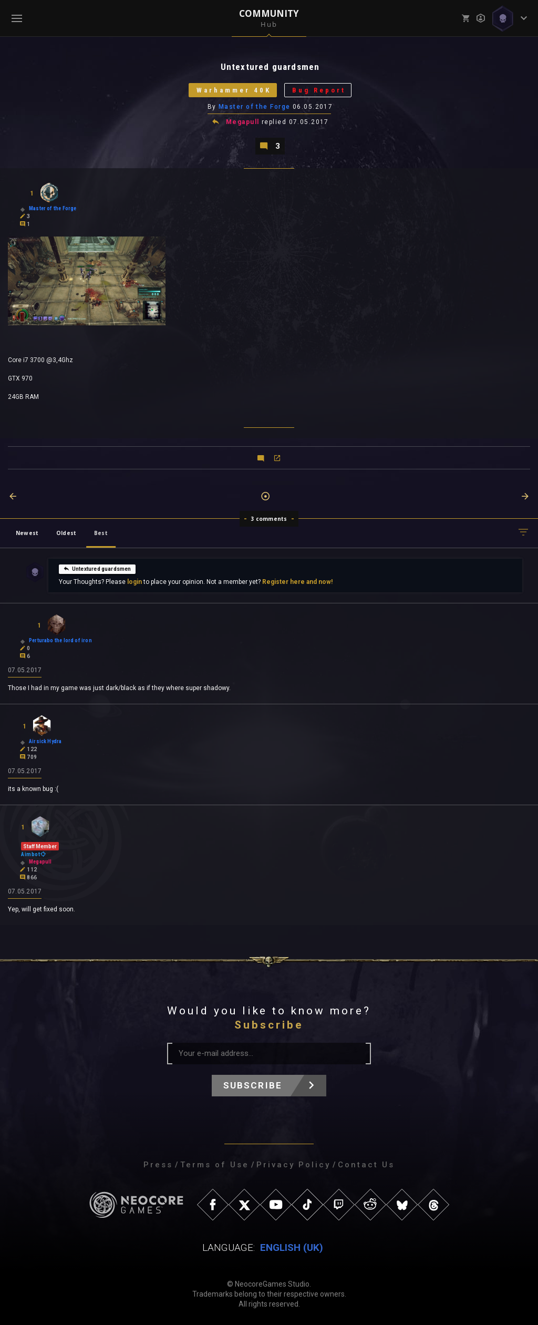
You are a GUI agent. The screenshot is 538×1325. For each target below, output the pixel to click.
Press (158, 1164)
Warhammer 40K (233, 90)
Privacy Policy (293, 1164)
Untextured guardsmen (97, 568)
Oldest (66, 533)
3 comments (269, 518)
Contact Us (366, 1164)
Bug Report (319, 90)
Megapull (243, 122)
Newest (27, 533)
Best (101, 533)
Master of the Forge (254, 106)
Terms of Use (214, 1164)
